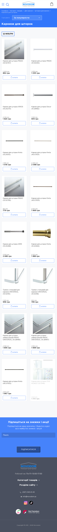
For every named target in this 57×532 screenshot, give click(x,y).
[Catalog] (3, 4)
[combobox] (27, 17)
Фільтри (8, 34)
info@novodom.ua (28, 496)
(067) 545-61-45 (28, 492)
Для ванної (29, 10)
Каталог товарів (16, 10)
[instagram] (26, 503)
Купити (15, 77)
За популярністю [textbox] (22, 18)
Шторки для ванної (42, 10)
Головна (5, 10)
